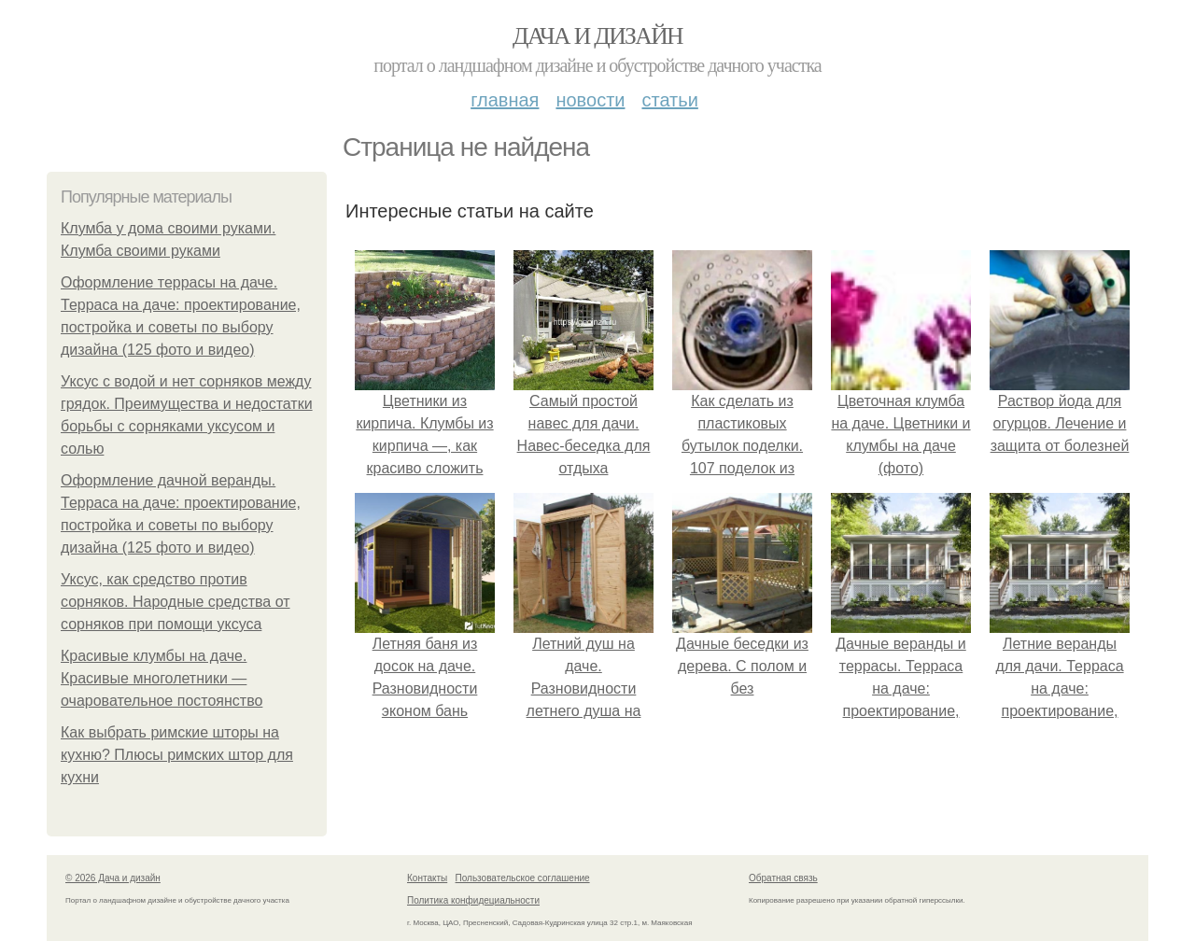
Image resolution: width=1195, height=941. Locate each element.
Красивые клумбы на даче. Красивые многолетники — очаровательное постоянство (161, 678)
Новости (590, 100)
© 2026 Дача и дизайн (113, 878)
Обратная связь (783, 878)
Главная (505, 100)
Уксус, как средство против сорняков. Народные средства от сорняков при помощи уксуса (175, 601)
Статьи (669, 100)
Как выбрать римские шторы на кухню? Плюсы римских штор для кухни (177, 754)
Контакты (427, 878)
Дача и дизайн (597, 35)
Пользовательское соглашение (523, 878)
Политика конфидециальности (473, 900)
